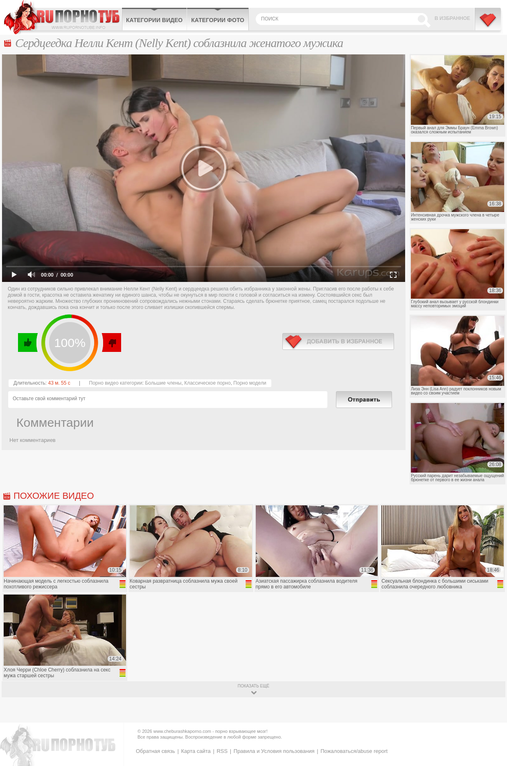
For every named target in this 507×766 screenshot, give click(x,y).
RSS (222, 751)
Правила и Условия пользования (274, 751)
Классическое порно (207, 383)
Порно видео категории (115, 383)
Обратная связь (155, 751)
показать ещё (253, 686)
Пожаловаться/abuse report (354, 751)
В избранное (452, 18)
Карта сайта (195, 751)
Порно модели (249, 383)
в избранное (338, 341)
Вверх (491, 719)
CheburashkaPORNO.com (63, 17)
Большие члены (163, 383)
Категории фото (217, 20)
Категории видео (154, 20)
